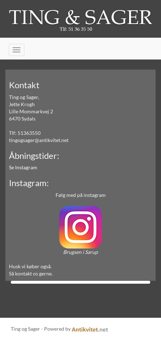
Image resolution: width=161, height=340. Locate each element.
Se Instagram (23, 167)
